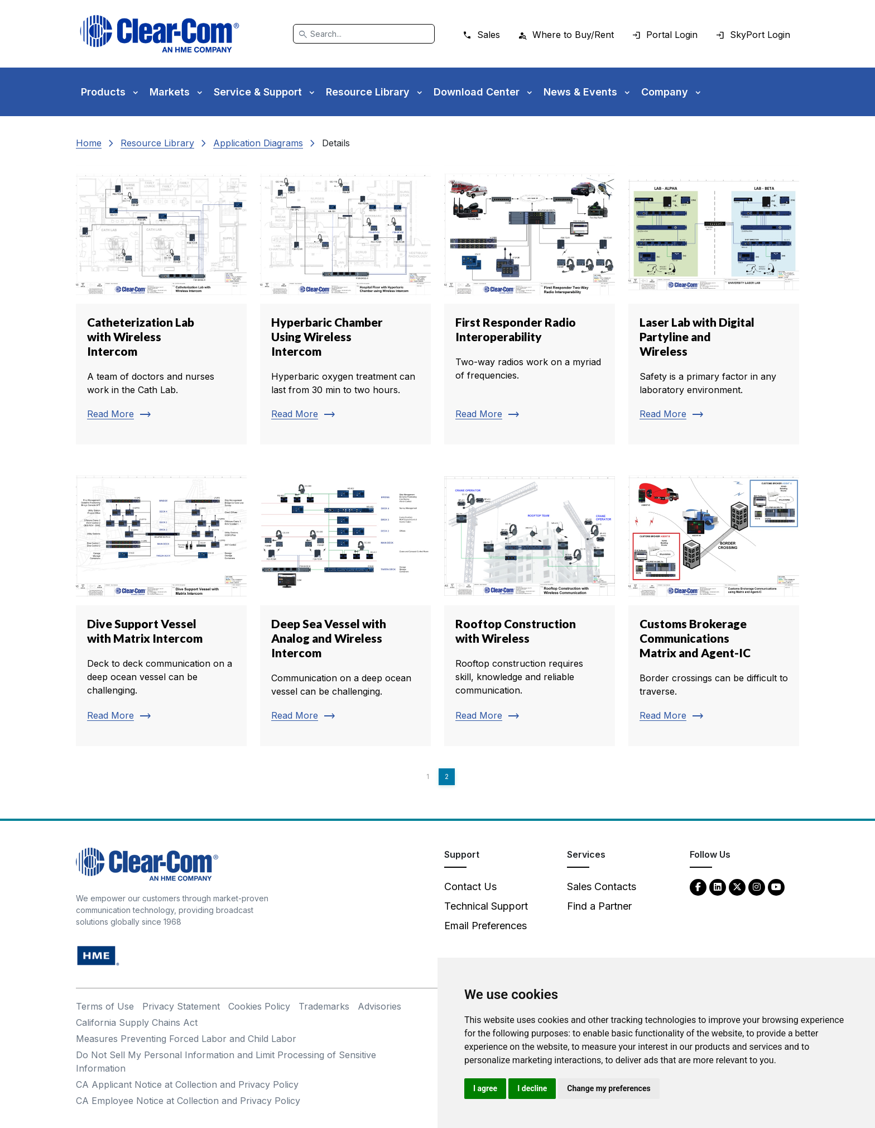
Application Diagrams (258, 143)
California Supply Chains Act (137, 1022)
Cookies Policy (259, 1006)
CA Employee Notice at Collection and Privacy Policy (188, 1100)
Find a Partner (599, 906)
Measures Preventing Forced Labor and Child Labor (186, 1038)
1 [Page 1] (427, 776)
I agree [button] (485, 1088)
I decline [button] (532, 1088)
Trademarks (324, 1006)
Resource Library (157, 143)
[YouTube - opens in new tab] (776, 886)
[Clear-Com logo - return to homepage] (159, 34)
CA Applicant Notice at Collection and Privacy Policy (187, 1084)
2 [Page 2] (447, 776)
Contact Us (470, 886)
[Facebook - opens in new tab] (698, 886)
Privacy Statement (181, 1006)
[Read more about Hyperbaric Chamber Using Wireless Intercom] (345, 304)
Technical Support (486, 906)
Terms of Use (105, 1006)
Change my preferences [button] (608, 1088)
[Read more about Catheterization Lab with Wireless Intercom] (161, 304)
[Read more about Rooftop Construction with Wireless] (529, 606)
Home (89, 143)
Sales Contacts (601, 886)
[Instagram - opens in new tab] (756, 886)
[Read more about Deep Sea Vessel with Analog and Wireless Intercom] (345, 606)
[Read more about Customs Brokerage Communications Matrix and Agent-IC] (713, 606)
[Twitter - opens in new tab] (737, 886)
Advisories (379, 1006)
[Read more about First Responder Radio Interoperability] (529, 304)
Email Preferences (485, 925)
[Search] (364, 34)
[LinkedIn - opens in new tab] (717, 886)
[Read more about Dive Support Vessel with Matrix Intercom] (161, 606)
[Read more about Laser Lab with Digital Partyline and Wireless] (713, 304)
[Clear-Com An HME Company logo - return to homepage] (147, 863)
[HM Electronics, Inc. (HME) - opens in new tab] (98, 955)
